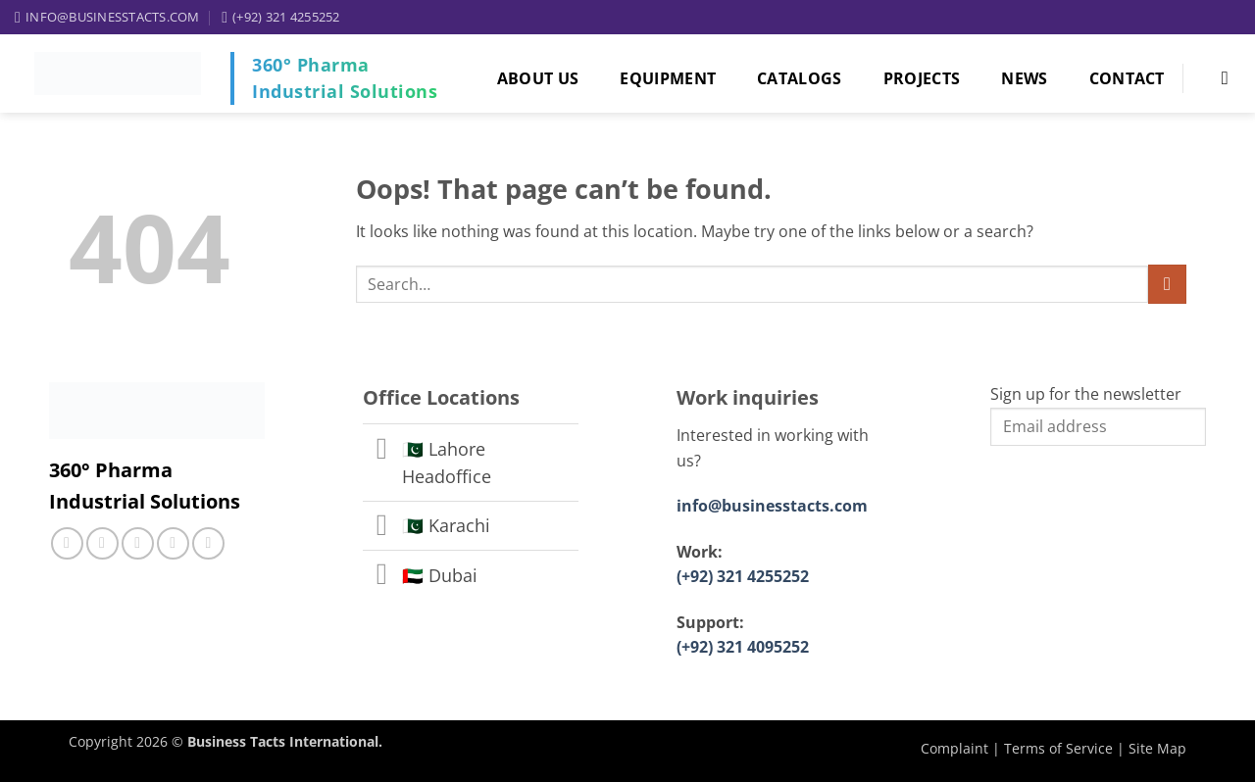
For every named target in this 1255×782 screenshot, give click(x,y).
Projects (922, 78)
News (1024, 78)
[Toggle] (382, 450)
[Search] (1221, 78)
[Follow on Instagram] (102, 543)
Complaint (954, 748)
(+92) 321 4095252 (743, 647)
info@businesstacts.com (772, 505)
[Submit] (1167, 284)
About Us (538, 78)
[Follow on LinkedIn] (173, 543)
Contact (1127, 78)
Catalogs (799, 78)
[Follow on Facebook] (67, 543)
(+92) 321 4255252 (743, 576)
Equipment (668, 78)
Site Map (1157, 748)
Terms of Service (1058, 748)
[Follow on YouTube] (208, 543)
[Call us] (138, 543)
